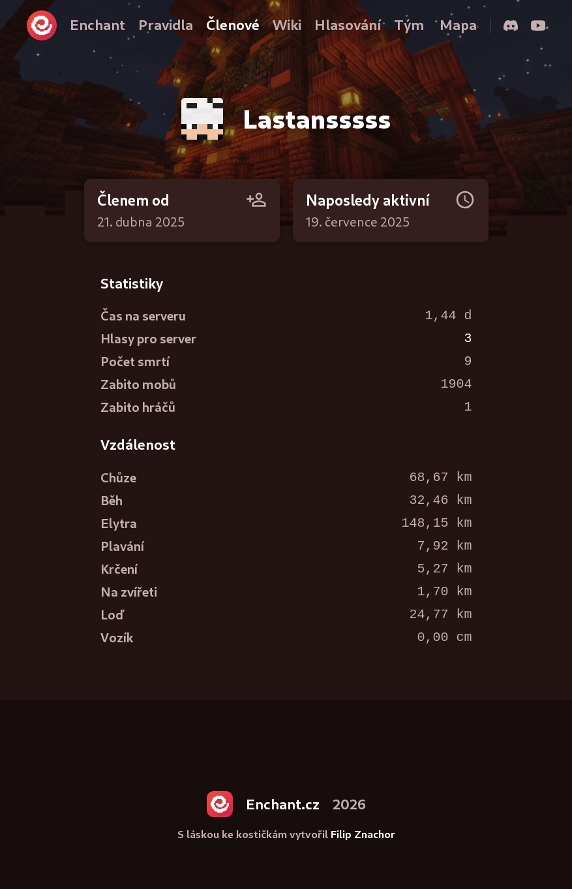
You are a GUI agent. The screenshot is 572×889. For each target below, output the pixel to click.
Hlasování (347, 25)
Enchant (97, 25)
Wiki (287, 25)
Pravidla (165, 25)
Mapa (458, 25)
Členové (233, 25)
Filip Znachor (363, 834)
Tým (409, 25)
